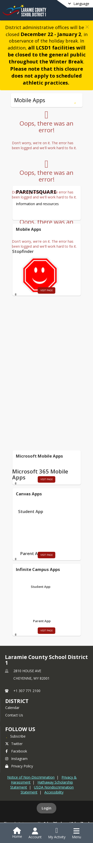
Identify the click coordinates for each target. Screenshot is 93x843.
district (17, 701)
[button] (87, 27)
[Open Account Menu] (35, 833)
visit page (46, 290)
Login (46, 808)
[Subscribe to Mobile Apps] (75, 100)
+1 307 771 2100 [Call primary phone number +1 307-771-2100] (26, 690)
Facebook (16, 751)
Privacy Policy (19, 766)
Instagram (16, 758)
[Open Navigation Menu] (76, 833)
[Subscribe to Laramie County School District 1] (15, 736)
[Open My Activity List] (56, 833)
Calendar (12, 707)
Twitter (14, 743)
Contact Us (14, 715)
